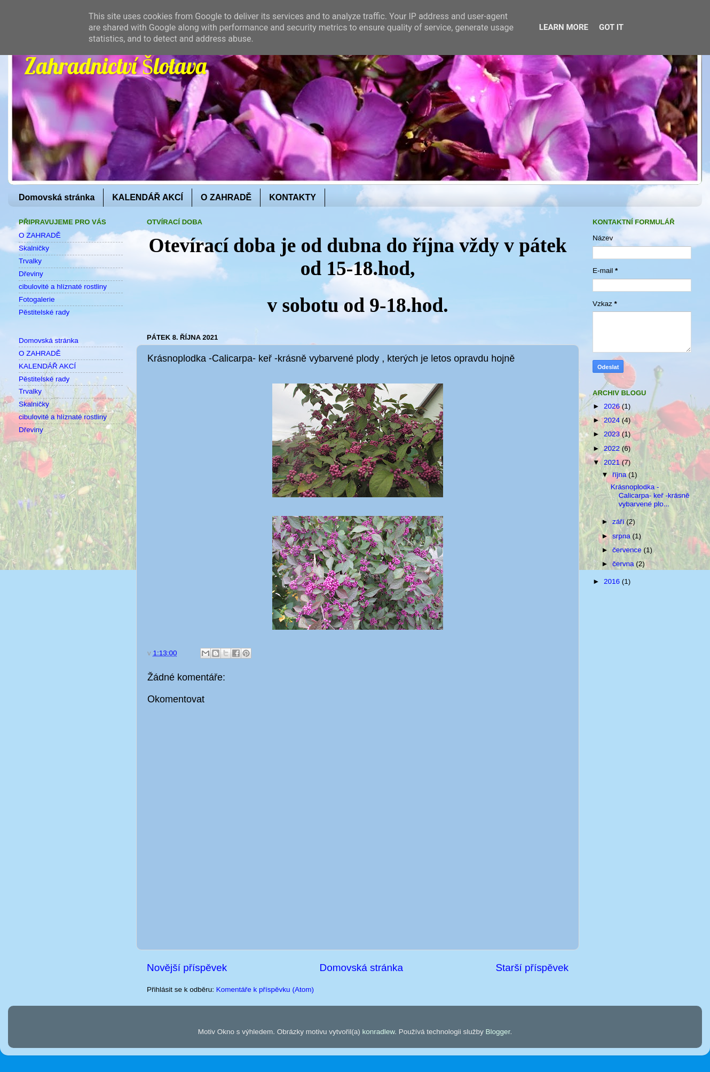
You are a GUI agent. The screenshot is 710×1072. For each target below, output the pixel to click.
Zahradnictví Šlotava (115, 66)
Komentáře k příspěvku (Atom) (265, 989)
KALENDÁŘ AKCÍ (147, 197)
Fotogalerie (37, 299)
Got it (611, 27)
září (619, 522)
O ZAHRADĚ (226, 197)
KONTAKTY (292, 197)
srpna (622, 536)
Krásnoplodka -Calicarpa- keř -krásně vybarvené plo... (650, 495)
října (620, 475)
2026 (613, 406)
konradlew (378, 1032)
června (624, 564)
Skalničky (34, 248)
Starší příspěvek (532, 967)
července (628, 550)
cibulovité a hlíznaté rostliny (63, 287)
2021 (613, 462)
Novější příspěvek (187, 967)
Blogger (498, 1032)
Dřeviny (31, 274)
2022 (613, 448)
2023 (613, 434)
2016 (613, 581)
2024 (613, 420)
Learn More (563, 27)
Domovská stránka (56, 197)
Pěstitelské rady (44, 312)
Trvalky (30, 261)
